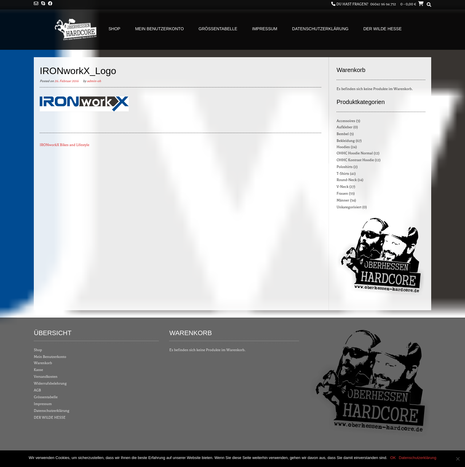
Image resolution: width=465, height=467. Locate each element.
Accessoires (346, 121)
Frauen (342, 193)
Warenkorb (43, 363)
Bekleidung (346, 141)
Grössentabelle (218, 28)
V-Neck (342, 187)
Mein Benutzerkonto (159, 28)
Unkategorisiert (349, 207)
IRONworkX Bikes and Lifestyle (64, 145)
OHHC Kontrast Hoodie (355, 160)
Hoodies (343, 147)
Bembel (343, 134)
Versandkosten (46, 377)
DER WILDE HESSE (382, 28)
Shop (114, 28)
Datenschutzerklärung (320, 28)
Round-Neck (347, 180)
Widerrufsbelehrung (50, 383)
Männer (343, 200)
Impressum (264, 28)
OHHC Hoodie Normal (355, 153)
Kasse (38, 370)
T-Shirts (343, 174)
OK (393, 457)
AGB (37, 390)
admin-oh (94, 81)
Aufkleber (344, 127)
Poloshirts (345, 167)
